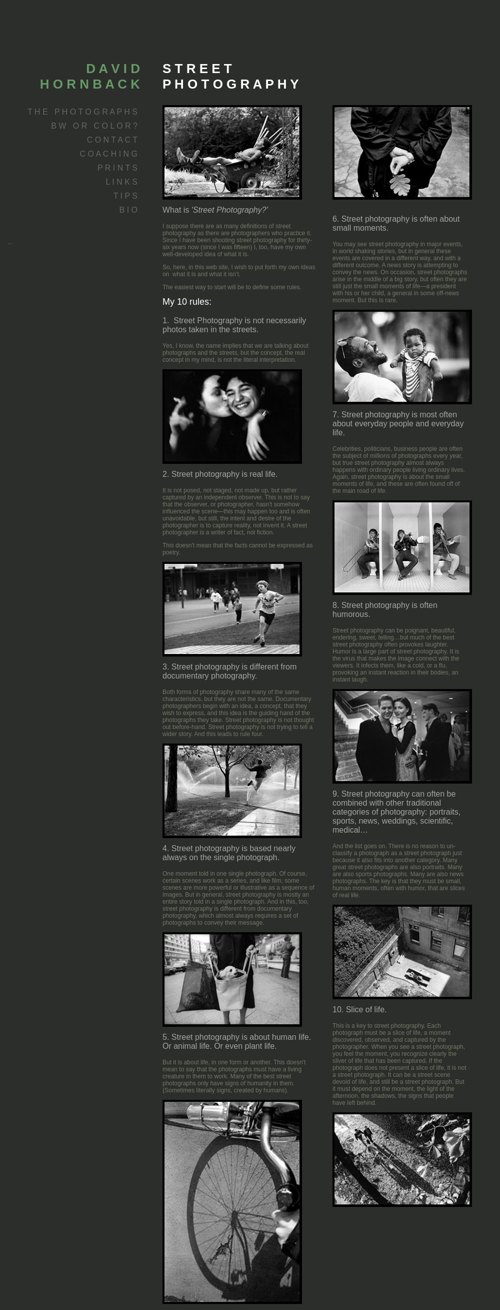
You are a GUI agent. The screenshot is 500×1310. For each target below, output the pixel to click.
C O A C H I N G (109, 154)
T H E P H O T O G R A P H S (83, 112)
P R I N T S (118, 168)
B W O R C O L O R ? (94, 126)
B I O (129, 210)
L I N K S (122, 182)
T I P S (126, 196)
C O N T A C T (112, 140)
